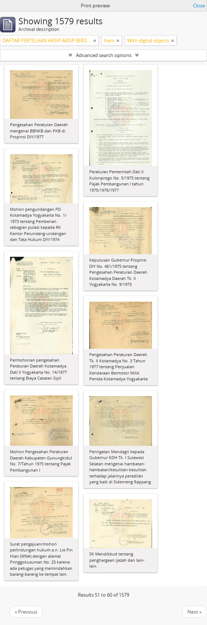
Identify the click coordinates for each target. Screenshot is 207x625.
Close (199, 5)
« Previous (26, 611)
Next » (194, 611)
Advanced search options (103, 55)
